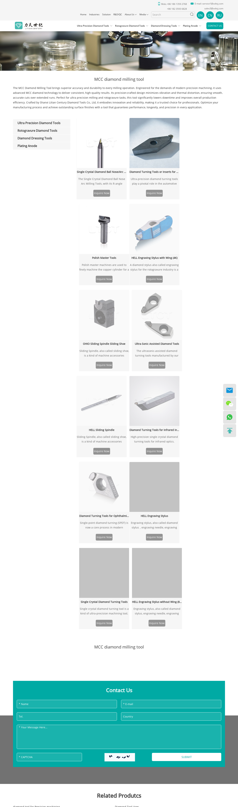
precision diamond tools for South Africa (179, 588)
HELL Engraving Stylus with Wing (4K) (100, 207)
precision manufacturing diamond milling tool (112, 602)
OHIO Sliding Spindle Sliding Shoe (151, 207)
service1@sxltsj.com (212, 3)
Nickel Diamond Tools (167, 539)
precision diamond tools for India (175, 568)
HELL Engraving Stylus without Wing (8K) (201, 328)
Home (83, 14)
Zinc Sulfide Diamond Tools (171, 578)
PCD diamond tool (95, 549)
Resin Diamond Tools (26, 563)
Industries (94, 14)
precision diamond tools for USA (33, 554)
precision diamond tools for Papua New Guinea (42, 573)
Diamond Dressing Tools (164, 25)
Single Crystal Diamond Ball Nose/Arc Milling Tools (100, 170)
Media (142, 14)
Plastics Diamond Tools (27, 597)
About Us (129, 14)
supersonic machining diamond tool (176, 583)
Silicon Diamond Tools (168, 554)
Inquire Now (100, 192)
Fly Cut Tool (91, 554)
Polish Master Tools (201, 170)
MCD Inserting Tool (95, 588)
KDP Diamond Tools (25, 583)
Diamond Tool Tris (165, 559)
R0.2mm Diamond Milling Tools (103, 544)
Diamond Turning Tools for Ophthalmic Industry (201, 244)
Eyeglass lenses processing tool (173, 573)
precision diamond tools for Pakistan (36, 578)
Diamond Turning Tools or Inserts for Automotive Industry (151, 170)
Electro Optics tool (24, 559)
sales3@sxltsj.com (213, 8)
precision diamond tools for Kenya (105, 563)
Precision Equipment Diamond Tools (35, 549)
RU (219, 15)
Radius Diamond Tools (98, 573)
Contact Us (215, 25)
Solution (106, 14)
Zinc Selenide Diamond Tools (102, 583)
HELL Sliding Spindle (100, 244)
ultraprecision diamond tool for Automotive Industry (45, 544)
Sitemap (130, 707)
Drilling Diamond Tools (98, 539)
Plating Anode (190, 25)
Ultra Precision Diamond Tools (93, 25)
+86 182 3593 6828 (122, 647)
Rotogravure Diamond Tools (130, 25)
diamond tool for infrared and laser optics (180, 602)
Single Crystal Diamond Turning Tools (150, 328)
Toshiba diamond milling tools (173, 597)
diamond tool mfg (95, 597)
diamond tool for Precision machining (36, 534)
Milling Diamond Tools (27, 539)
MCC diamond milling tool (29, 602)
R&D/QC (117, 14)
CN (210, 15)
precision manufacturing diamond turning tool (183, 593)
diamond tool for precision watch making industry (44, 588)
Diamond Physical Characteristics (104, 568)
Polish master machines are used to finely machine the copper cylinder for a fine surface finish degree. (201, 179)
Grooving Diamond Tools (99, 559)
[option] (119, 48)
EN (200, 15)
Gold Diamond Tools (166, 563)
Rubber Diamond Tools (168, 549)
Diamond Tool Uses (96, 534)
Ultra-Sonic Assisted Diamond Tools (201, 207)
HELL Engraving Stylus (100, 328)
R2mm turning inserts (168, 534)
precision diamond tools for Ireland (35, 593)
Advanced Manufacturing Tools (103, 578)
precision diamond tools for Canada (35, 568)
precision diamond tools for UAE (104, 593)
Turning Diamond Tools (169, 544)
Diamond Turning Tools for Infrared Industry (151, 244)
